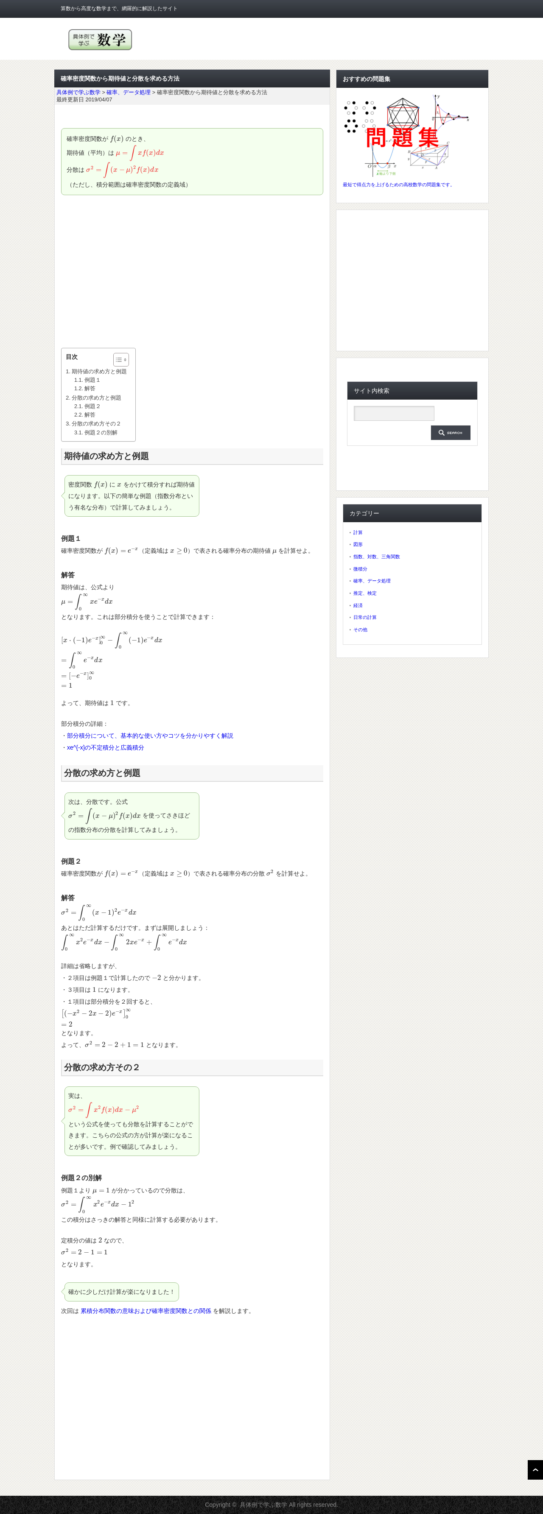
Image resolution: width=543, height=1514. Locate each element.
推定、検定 (365, 593)
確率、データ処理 (372, 580)
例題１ (92, 380)
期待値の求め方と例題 (99, 371)
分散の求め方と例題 (96, 398)
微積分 (360, 568)
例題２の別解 (101, 433)
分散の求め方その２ (96, 423)
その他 (360, 629)
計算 (358, 532)
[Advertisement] (192, 271)
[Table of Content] (121, 360)
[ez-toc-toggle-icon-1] (117, 360)
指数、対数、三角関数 (376, 556)
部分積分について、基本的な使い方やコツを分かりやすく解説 (150, 735)
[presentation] (117, 138)
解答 (89, 389)
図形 (358, 544)
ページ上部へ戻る (535, 1470)
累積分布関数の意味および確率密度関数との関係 (146, 1310)
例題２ (92, 406)
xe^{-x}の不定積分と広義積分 (105, 747)
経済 (358, 605)
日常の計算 (365, 617)
